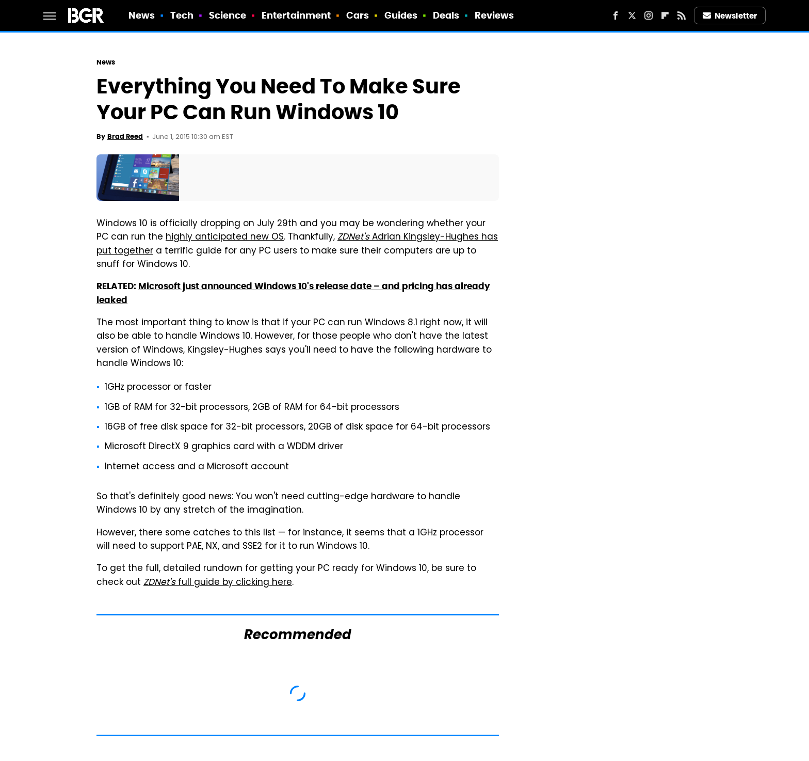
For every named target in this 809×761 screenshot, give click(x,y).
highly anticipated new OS (225, 237)
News (141, 15)
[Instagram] (648, 15)
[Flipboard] (665, 15)
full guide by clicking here (217, 583)
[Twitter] (632, 15)
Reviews (494, 15)
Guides (401, 15)
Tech (181, 15)
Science (228, 15)
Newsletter (730, 16)
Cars (357, 15)
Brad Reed (125, 136)
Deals (446, 15)
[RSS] (681, 15)
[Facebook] (615, 15)
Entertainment (296, 15)
